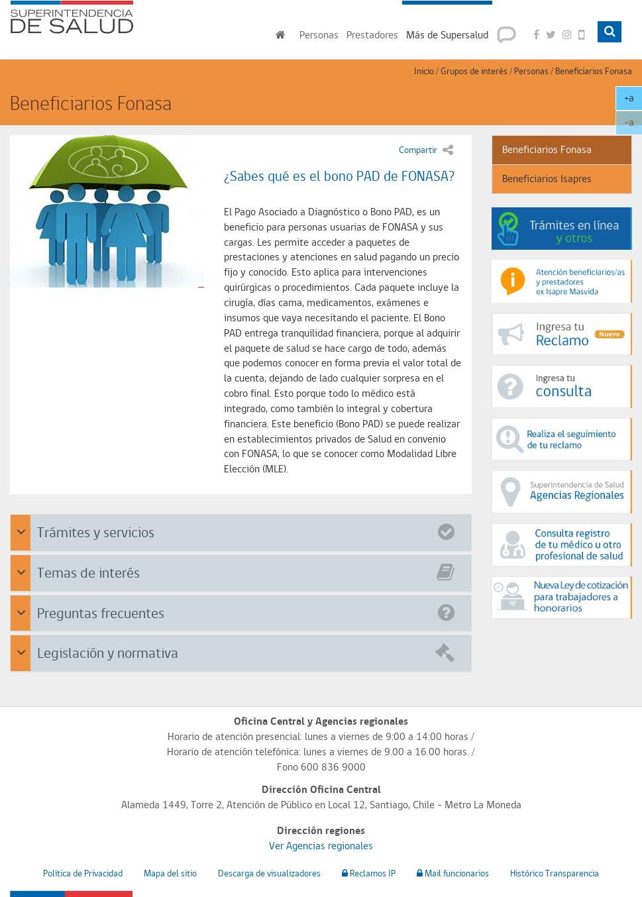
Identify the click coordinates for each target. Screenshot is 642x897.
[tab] (241, 533)
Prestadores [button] (372, 34)
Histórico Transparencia (554, 873)
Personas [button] (319, 34)
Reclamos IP (369, 873)
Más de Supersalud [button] (447, 34)
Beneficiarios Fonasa (593, 71)
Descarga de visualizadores (269, 873)
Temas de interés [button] (243, 571)
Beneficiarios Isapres (547, 178)
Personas (531, 71)
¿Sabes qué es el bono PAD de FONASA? (339, 176)
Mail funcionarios (453, 873)
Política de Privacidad (83, 873)
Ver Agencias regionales (321, 845)
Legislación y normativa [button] (243, 651)
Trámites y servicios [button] (243, 531)
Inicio (424, 71)
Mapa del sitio (170, 873)
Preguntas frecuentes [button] (243, 611)
